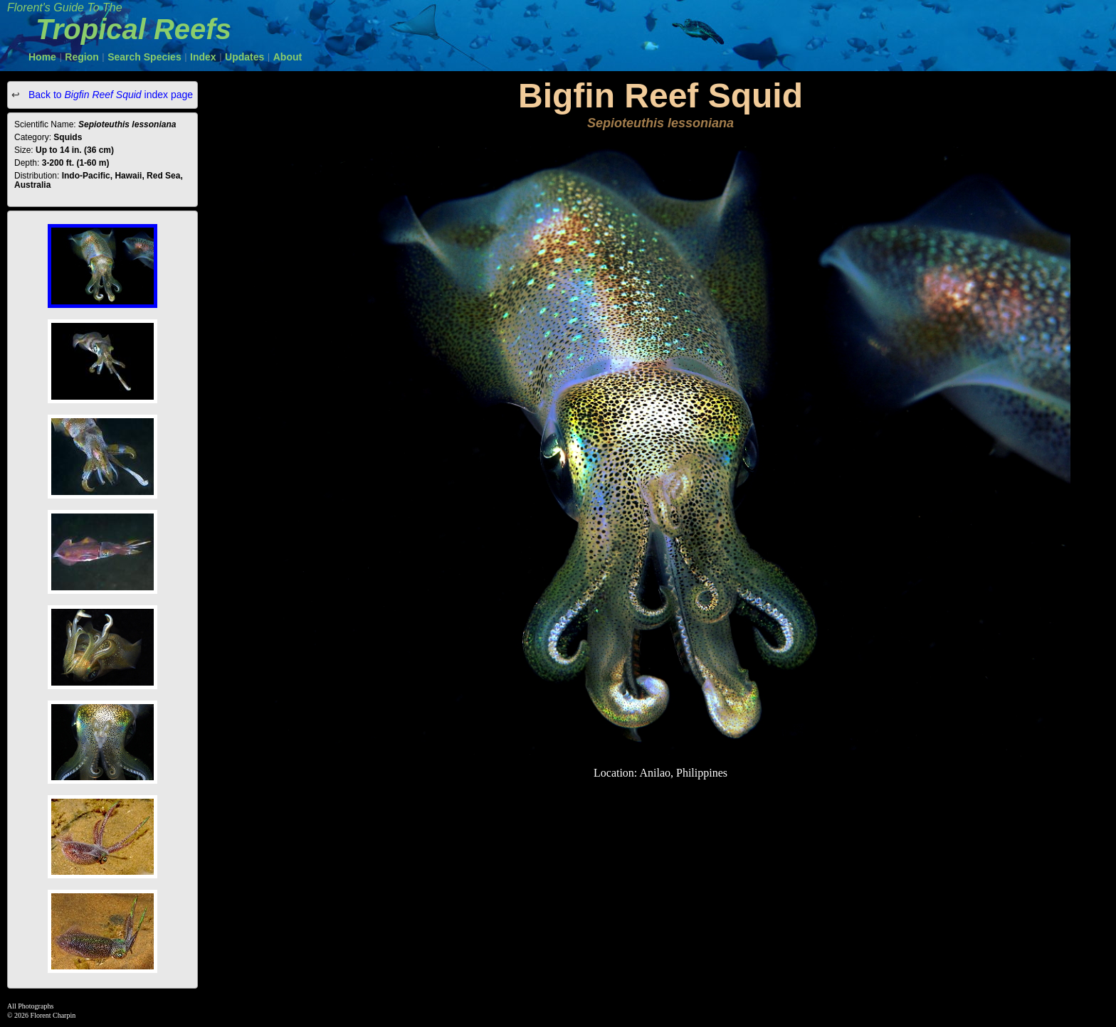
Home (42, 57)
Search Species (144, 57)
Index (203, 57)
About (287, 57)
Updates (244, 57)
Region (81, 57)
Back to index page (109, 94)
